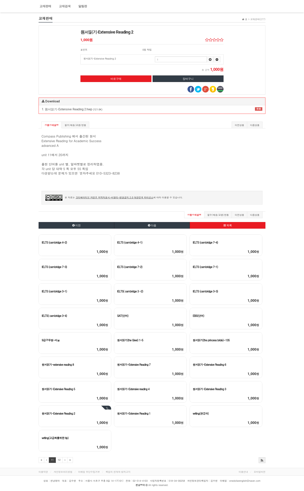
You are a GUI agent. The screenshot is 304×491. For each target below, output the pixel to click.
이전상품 (239, 125)
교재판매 (45, 6)
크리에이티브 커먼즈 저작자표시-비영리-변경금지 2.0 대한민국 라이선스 (114, 197)
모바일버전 (259, 471)
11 (52, 460)
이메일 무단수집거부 (89, 471)
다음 (152, 225)
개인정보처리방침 (63, 471)
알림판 (82, 6)
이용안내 (243, 471)
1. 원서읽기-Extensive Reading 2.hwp (152, 109)
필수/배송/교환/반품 (75, 125)
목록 (228, 225)
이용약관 (43, 471)
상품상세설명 (52, 125)
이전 (76, 225)
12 (59, 460)
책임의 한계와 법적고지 (118, 471)
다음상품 (254, 125)
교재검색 (65, 6)
